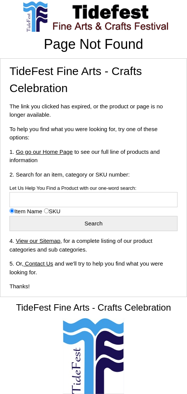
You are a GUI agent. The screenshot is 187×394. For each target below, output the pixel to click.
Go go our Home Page (44, 152)
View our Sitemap (38, 241)
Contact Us (38, 263)
